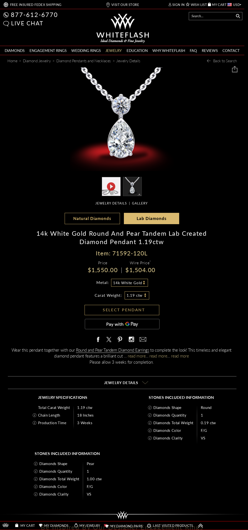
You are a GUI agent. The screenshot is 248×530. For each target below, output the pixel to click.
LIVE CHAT (27, 23)
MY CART (219, 5)
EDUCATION (137, 50)
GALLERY (140, 203)
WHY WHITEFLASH (168, 50)
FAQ (193, 50)
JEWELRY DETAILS (111, 203)
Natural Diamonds (92, 218)
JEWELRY (113, 50)
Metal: (102, 282)
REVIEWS (210, 50)
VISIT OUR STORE (125, 5)
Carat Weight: (108, 295)
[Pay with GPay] (122, 324)
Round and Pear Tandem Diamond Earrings (112, 350)
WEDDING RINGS (86, 50)
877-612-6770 (34, 14)
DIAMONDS (15, 50)
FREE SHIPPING (36, 5)
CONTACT (231, 50)
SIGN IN (178, 5)
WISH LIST (199, 5)
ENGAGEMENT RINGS (48, 50)
